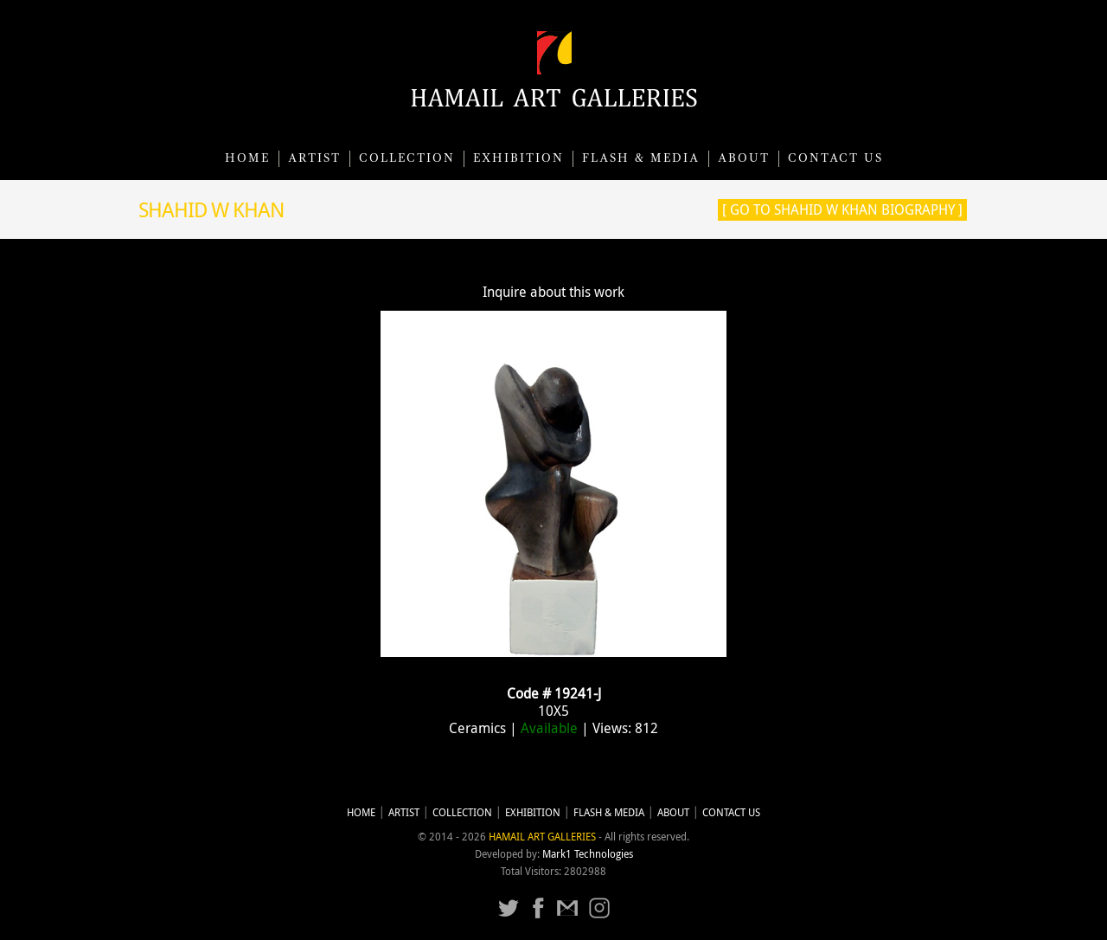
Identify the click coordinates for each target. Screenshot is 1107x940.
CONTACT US (835, 158)
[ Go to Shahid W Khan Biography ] (842, 209)
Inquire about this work (553, 291)
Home (247, 158)
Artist (314, 158)
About (744, 158)
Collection (407, 158)
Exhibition (518, 158)
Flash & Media (641, 158)
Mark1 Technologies (587, 853)
